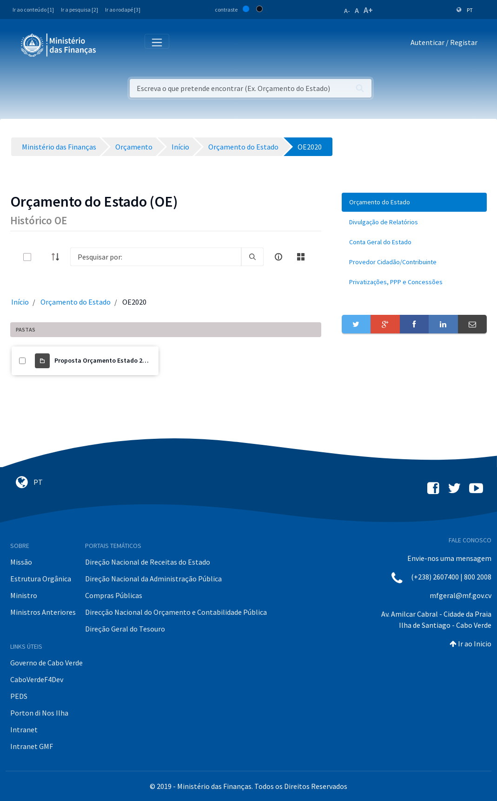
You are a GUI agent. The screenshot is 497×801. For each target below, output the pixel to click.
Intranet (24, 729)
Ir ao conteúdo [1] (33, 9)
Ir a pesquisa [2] (79, 9)
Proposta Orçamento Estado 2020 (103, 360)
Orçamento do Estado (75, 301)
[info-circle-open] (278, 256)
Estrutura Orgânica (40, 578)
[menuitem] (414, 202)
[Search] (155, 256)
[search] (252, 257)
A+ (368, 10)
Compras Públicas (113, 595)
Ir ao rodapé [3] (122, 9)
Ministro (23, 595)
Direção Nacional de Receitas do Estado (147, 562)
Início (20, 301)
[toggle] (42, 257)
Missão (21, 562)
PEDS (18, 696)
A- (347, 11)
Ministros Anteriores (43, 612)
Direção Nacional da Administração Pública (153, 578)
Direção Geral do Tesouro (125, 628)
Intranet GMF (31, 746)
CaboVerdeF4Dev (36, 679)
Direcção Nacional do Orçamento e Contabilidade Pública (176, 612)
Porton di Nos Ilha (39, 712)
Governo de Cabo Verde (46, 662)
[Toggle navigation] (111, 44)
